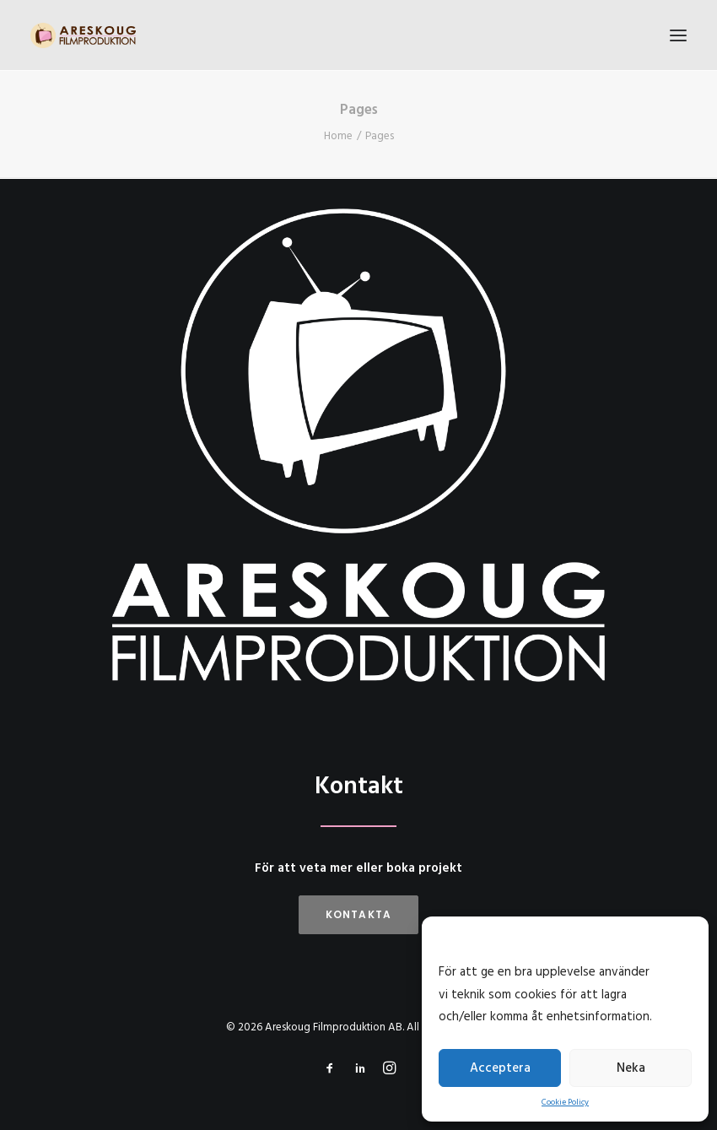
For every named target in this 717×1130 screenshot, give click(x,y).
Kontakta (359, 914)
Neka (631, 1068)
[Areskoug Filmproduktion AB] (83, 35)
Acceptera (500, 1068)
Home (338, 136)
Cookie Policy (565, 1102)
